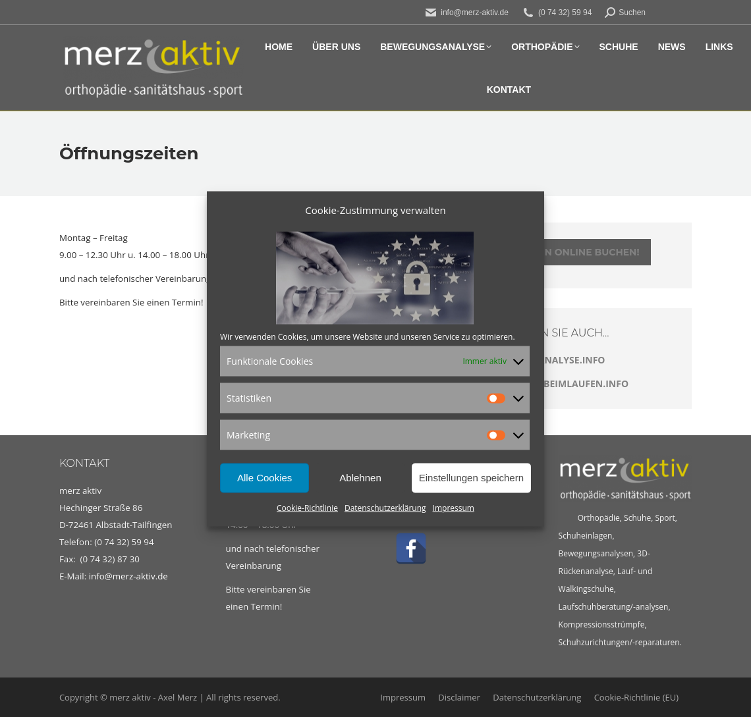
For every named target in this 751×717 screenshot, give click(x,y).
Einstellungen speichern (471, 477)
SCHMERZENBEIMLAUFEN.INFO (557, 383)
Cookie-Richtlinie (307, 507)
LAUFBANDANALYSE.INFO (546, 360)
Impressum (453, 507)
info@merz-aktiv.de (130, 576)
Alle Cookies (264, 477)
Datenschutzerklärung (385, 507)
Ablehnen (360, 477)
